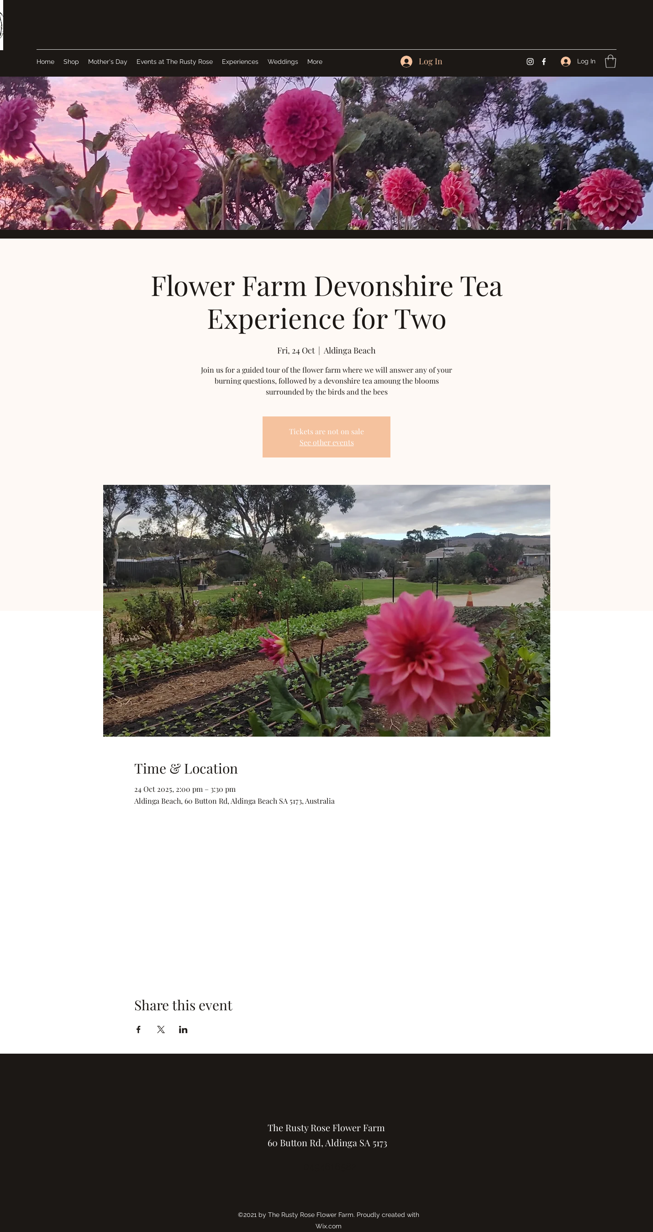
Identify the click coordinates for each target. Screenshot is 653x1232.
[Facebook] (543, 61)
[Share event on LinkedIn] (183, 1029)
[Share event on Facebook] (138, 1029)
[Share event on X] (161, 1029)
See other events (327, 442)
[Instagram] (530, 61)
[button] (610, 61)
